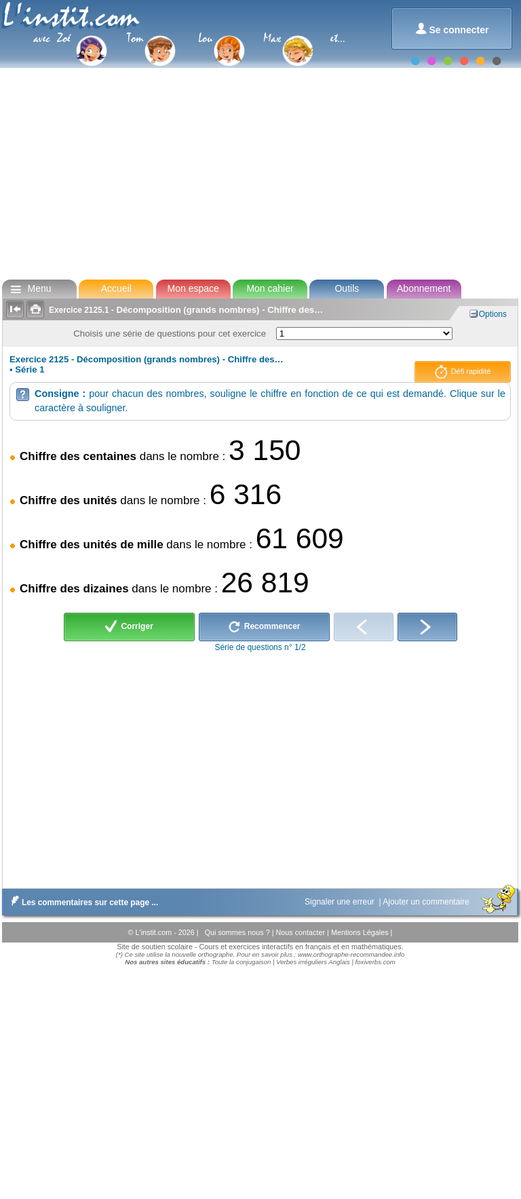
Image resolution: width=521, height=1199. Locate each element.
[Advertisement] (259, 172)
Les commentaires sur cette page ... (81, 902)
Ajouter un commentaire (427, 902)
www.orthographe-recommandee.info (351, 954)
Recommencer (264, 627)
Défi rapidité (463, 372)
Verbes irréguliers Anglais (313, 962)
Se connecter (452, 28)
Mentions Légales (361, 932)
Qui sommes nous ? (238, 932)
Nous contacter (301, 932)
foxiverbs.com (375, 962)
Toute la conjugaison (241, 962)
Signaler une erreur (341, 902)
